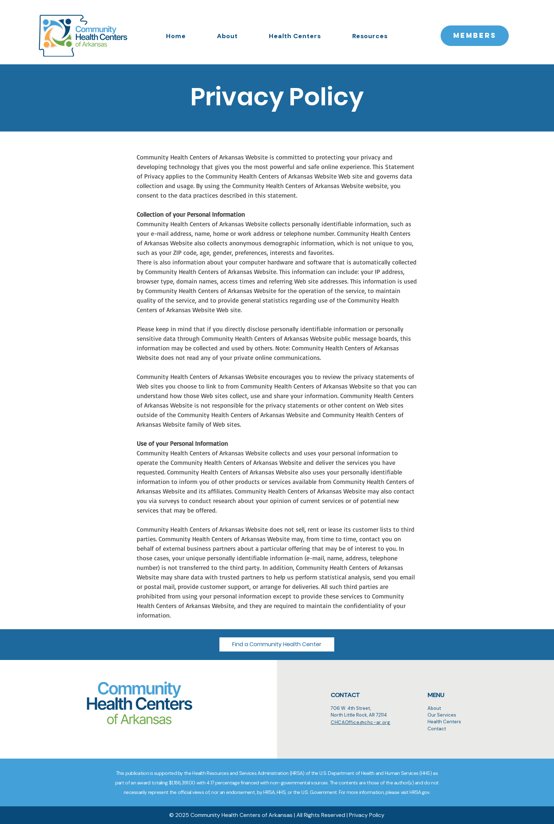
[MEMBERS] (475, 35)
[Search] (238, 738)
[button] (276, 644)
